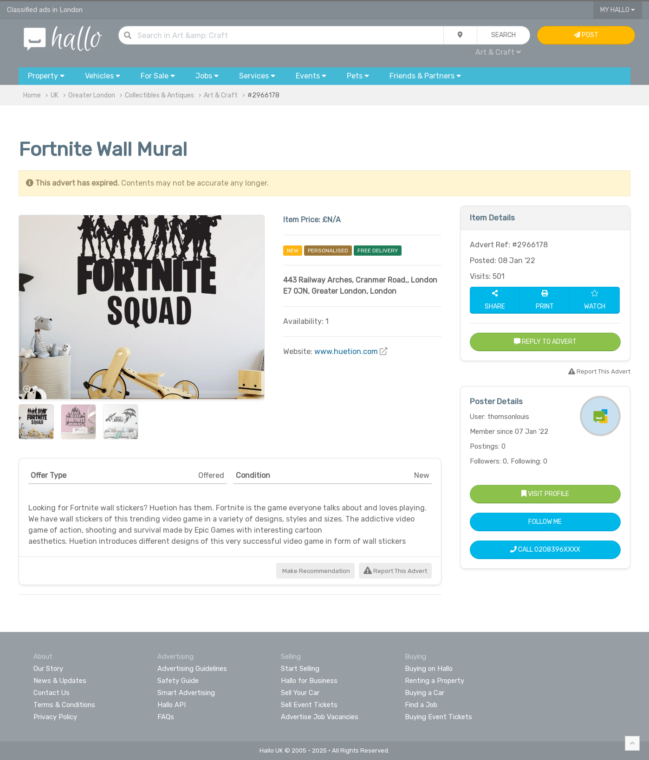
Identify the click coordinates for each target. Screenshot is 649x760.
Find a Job (421, 705)
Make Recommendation (315, 570)
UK (54, 95)
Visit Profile (545, 494)
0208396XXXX (557, 550)
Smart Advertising (186, 693)
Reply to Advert (545, 342)
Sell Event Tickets (309, 705)
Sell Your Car (300, 693)
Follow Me (545, 522)
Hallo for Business (309, 680)
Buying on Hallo (429, 668)
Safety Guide (178, 680)
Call (545, 550)
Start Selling (300, 668)
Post (586, 35)
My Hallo (617, 10)
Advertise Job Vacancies (319, 717)
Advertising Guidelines (192, 668)
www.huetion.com (346, 351)
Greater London (91, 95)
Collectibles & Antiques (159, 95)
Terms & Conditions (64, 705)
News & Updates (59, 680)
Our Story (48, 668)
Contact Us (51, 693)
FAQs (165, 717)
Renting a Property (434, 680)
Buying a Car (424, 693)
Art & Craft (498, 52)
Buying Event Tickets (438, 717)
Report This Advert (395, 570)
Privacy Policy (55, 717)
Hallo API (171, 705)
